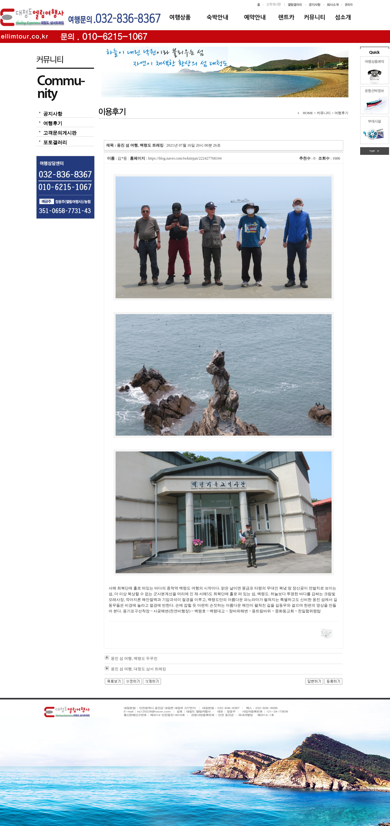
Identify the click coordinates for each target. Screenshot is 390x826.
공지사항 (52, 113)
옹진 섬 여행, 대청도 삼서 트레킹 (138, 669)
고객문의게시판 (60, 132)
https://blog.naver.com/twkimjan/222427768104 (184, 158)
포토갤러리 (55, 142)
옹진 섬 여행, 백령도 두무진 (134, 658)
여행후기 (52, 123)
